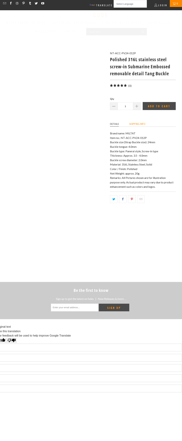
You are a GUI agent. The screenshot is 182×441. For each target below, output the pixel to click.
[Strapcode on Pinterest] (24, 3)
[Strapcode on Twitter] (36, 3)
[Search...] (116, 31)
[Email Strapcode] (5, 3)
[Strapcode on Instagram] (17, 3)
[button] (28, 22)
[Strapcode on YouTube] (42, 3)
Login (162, 5)
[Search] (142, 31)
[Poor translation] (11, 340)
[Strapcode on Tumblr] (30, 3)
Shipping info (137, 124)
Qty (112, 99)
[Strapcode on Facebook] (11, 3)
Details (114, 124)
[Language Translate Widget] (130, 4)
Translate (101, 5)
